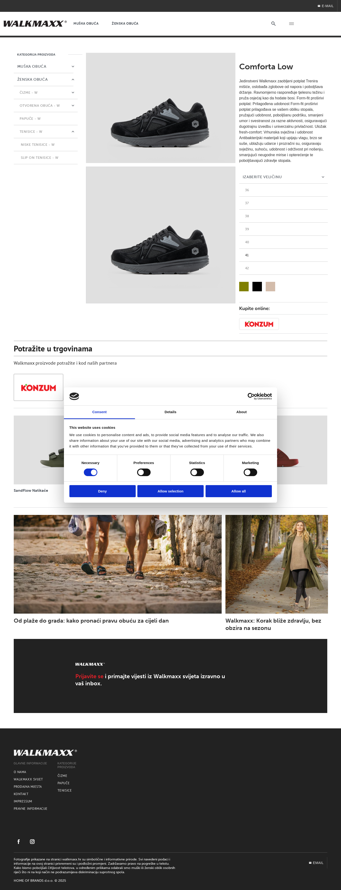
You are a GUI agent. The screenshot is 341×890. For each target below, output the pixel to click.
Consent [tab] (99, 412)
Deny (102, 491)
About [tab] (241, 412)
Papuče (64, 783)
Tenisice (65, 790)
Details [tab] (170, 412)
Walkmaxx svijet (28, 779)
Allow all (238, 491)
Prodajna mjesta (28, 786)
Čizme (62, 776)
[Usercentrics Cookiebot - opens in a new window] (251, 396)
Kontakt (21, 794)
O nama (20, 772)
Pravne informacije (31, 808)
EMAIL (316, 863)
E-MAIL (325, 6)
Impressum (23, 801)
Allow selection (170, 491)
